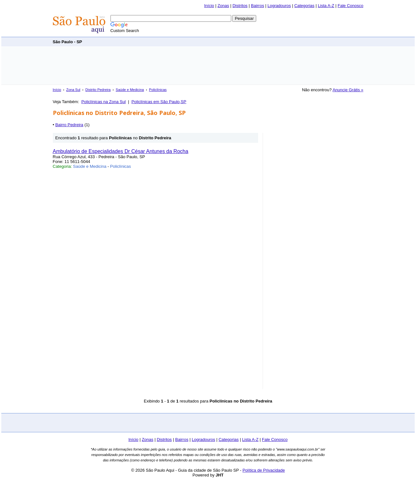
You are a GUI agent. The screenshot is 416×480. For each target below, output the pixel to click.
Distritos (240, 5)
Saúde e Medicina (130, 90)
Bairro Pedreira (69, 124)
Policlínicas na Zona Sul (103, 101)
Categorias (304, 5)
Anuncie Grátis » (347, 89)
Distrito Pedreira (98, 90)
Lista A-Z (326, 5)
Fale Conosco (350, 5)
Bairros (257, 5)
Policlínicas (158, 90)
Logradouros (279, 5)
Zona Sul (73, 90)
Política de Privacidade (263, 470)
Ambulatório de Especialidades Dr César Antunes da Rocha (120, 151)
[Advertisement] (246, 41)
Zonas (223, 5)
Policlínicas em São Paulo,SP (158, 101)
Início (209, 5)
